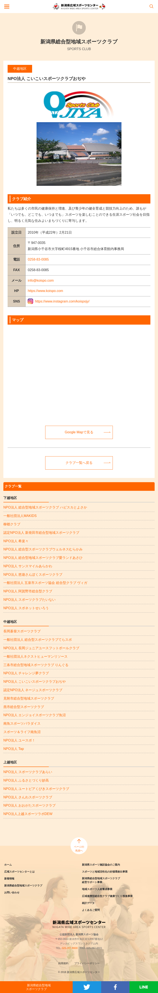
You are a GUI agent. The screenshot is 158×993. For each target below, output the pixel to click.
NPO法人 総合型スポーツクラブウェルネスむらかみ (43, 549)
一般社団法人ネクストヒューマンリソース (35, 656)
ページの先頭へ (79, 848)
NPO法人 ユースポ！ (19, 740)
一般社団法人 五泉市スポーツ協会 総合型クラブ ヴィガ (45, 583)
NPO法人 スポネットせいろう (26, 608)
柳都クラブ (11, 524)
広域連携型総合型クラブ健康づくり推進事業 (107, 896)
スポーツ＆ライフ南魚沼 (22, 732)
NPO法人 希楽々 (16, 541)
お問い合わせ (11, 892)
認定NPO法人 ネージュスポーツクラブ (32, 690)
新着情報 (9, 878)
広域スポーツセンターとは (19, 871)
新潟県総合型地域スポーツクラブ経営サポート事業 (101, 880)
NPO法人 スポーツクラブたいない (29, 599)
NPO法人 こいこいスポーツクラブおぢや (34, 681)
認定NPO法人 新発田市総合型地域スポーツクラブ (41, 532)
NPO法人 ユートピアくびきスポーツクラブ (36, 789)
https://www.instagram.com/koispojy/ (62, 301)
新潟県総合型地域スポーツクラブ (23, 885)
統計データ (88, 903)
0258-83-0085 (38, 259)
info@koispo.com (41, 280)
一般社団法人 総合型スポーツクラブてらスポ (37, 639)
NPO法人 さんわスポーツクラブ (27, 797)
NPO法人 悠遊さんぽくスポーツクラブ (32, 574)
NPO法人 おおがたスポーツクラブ (29, 805)
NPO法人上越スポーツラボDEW (27, 814)
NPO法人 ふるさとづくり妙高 (26, 780)
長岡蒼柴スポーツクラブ (22, 631)
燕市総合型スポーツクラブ (23, 707)
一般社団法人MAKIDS (20, 516)
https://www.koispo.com (45, 291)
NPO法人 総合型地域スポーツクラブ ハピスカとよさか (45, 507)
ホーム (8, 864)
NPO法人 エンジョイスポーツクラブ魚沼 (34, 715)
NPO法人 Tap (13, 749)
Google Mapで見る (79, 432)
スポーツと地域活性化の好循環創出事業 (105, 871)
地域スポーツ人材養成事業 (97, 889)
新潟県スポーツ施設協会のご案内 (101, 864)
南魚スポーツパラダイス (22, 723)
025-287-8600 (70, 948)
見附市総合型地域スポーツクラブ (28, 698)
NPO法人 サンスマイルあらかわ (27, 566)
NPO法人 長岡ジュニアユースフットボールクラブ (41, 648)
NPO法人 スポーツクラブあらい (27, 772)
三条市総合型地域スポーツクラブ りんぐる (35, 665)
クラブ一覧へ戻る (79, 462)
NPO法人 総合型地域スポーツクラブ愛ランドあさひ (43, 557)
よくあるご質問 (91, 910)
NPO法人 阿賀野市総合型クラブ (27, 591)
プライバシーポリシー (87, 963)
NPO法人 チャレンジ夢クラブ (26, 673)
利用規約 (63, 963)
